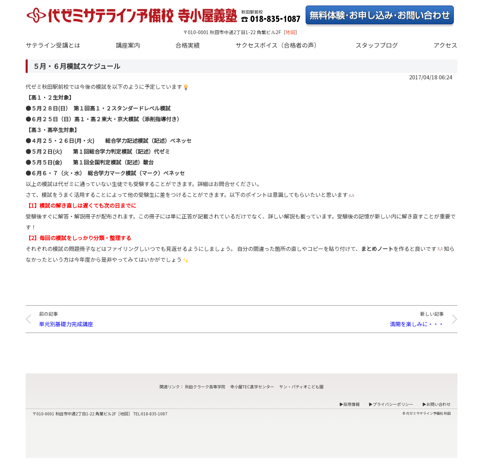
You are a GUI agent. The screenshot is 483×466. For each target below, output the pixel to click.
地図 (290, 32)
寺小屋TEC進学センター (252, 386)
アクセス (445, 45)
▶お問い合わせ (436, 404)
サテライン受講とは (53, 45)
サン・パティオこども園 (301, 386)
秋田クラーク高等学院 (205, 386)
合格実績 (187, 45)
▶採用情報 (349, 404)
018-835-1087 (154, 413)
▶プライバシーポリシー (391, 404)
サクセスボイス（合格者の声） (277, 45)
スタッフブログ (377, 45)
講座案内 (128, 45)
